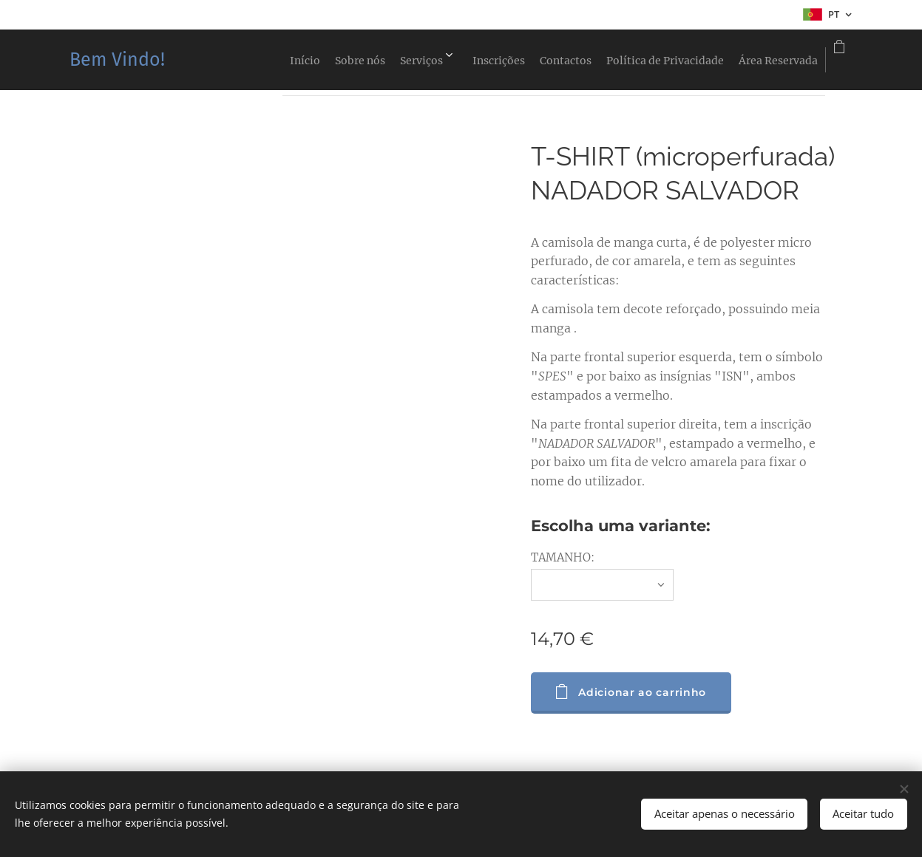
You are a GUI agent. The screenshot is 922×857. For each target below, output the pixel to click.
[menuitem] (217, 60)
